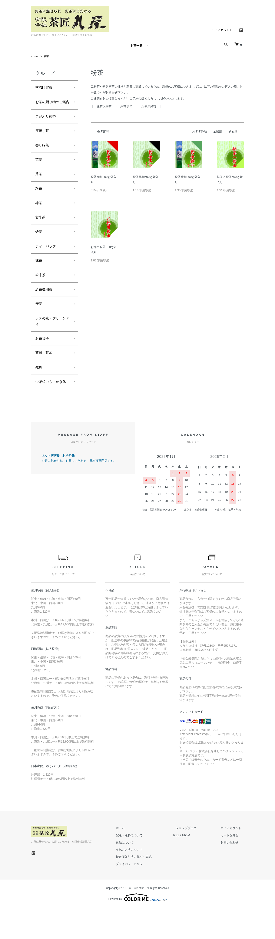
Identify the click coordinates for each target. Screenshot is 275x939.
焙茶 (39, 247)
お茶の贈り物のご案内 (50, 106)
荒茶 (39, 171)
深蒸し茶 (43, 140)
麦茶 (39, 323)
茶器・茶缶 (44, 376)
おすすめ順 (199, 131)
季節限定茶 (44, 88)
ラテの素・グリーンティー (50, 341)
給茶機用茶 (44, 308)
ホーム (35, 56)
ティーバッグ (46, 262)
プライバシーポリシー (143, 895)
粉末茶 (41, 293)
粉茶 (47, 56)
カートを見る (232, 866)
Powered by (137, 929)
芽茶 (39, 186)
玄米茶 (41, 232)
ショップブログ (193, 859)
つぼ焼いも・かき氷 (50, 409)
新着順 (233, 131)
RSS (186, 866)
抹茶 (39, 277)
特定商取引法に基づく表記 (146, 888)
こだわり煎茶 (46, 125)
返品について (137, 874)
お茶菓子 (43, 360)
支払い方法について (141, 881)
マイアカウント (222, 30)
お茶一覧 (136, 45)
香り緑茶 (43, 155)
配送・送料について (141, 866)
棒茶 (39, 217)
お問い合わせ (232, 874)
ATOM (196, 866)
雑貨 (39, 391)
